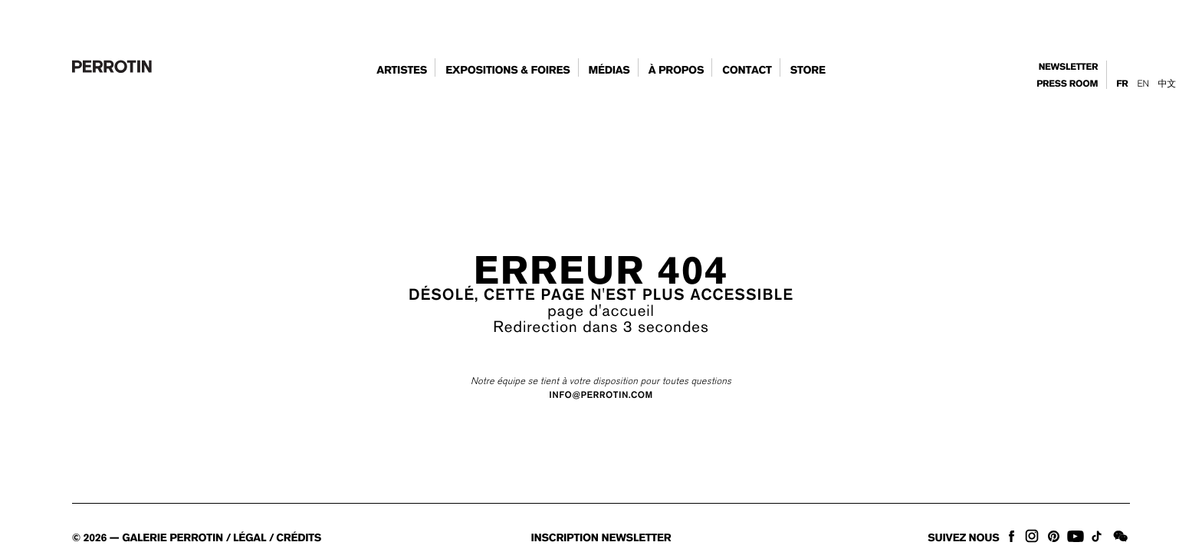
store (808, 70)
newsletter (1069, 67)
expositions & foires (507, 70)
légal (249, 538)
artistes (401, 70)
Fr (1122, 84)
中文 (1167, 83)
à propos (676, 70)
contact (747, 70)
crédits (298, 538)
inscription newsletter (601, 538)
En (1142, 83)
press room (1067, 84)
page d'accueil (601, 310)
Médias (608, 70)
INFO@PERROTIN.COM (601, 395)
